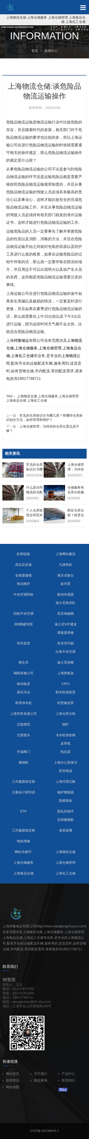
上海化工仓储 (75, 22)
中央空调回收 (23, 594)
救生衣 (23, 662)
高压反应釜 (23, 565)
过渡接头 (23, 735)
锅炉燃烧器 (65, 792)
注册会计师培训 (23, 792)
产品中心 (66, 1074)
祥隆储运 (21, 340)
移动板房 (23, 684)
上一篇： (44, 418)
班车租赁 (23, 643)
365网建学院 (23, 624)
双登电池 (65, 771)
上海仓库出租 (65, 713)
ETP (23, 811)
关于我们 (39, 1074)
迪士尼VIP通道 (66, 624)
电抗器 (65, 752)
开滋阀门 (23, 752)
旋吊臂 (65, 584)
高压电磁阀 (65, 613)
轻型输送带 (65, 703)
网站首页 (11, 1074)
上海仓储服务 (37, 17)
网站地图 (11, 1087)
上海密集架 (65, 673)
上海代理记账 (65, 781)
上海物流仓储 (16, 17)
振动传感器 (65, 594)
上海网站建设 (65, 554)
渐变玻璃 (65, 830)
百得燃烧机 (65, 820)
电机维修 (23, 841)
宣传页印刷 (65, 643)
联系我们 (66, 1080)
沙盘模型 (23, 724)
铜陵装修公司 (23, 673)
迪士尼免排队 (65, 603)
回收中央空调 (23, 613)
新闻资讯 (11, 1080)
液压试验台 (65, 575)
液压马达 (23, 692)
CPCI (66, 684)
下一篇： (42, 428)
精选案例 (39, 1080)
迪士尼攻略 (65, 662)
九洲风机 (65, 565)
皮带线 (65, 743)
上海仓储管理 (58, 17)
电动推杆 (23, 584)
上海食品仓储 (16, 400)
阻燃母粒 (65, 800)
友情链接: (23, 554)
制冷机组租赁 (65, 692)
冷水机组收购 (65, 735)
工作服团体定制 (23, 781)
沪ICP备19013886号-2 (44, 1131)
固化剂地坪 (65, 811)
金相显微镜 (23, 575)
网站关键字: (23, 852)
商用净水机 (23, 703)
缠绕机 (23, 762)
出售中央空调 (65, 652)
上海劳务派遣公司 (23, 713)
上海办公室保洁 (65, 762)
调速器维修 (65, 632)
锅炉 (65, 724)
